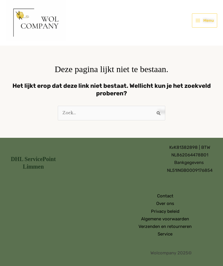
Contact (165, 196)
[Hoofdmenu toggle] (204, 20)
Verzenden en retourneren (165, 226)
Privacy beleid (165, 211)
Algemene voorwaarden (165, 219)
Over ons (165, 203)
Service (165, 234)
